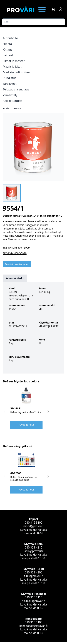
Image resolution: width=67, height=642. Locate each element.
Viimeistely (10, 95)
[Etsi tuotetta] (33, 22)
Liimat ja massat (14, 61)
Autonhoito (10, 38)
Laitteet (8, 55)
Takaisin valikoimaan (17, 264)
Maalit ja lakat (12, 67)
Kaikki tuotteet (12, 101)
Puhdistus (9, 78)
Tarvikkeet (9, 84)
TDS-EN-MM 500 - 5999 (16, 247)
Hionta (7, 44)
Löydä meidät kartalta (33, 529)
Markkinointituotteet (17, 72)
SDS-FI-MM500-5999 (15, 253)
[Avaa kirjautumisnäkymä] (60, 9)
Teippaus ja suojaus (16, 89)
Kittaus (7, 49)
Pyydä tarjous (26, 424)
